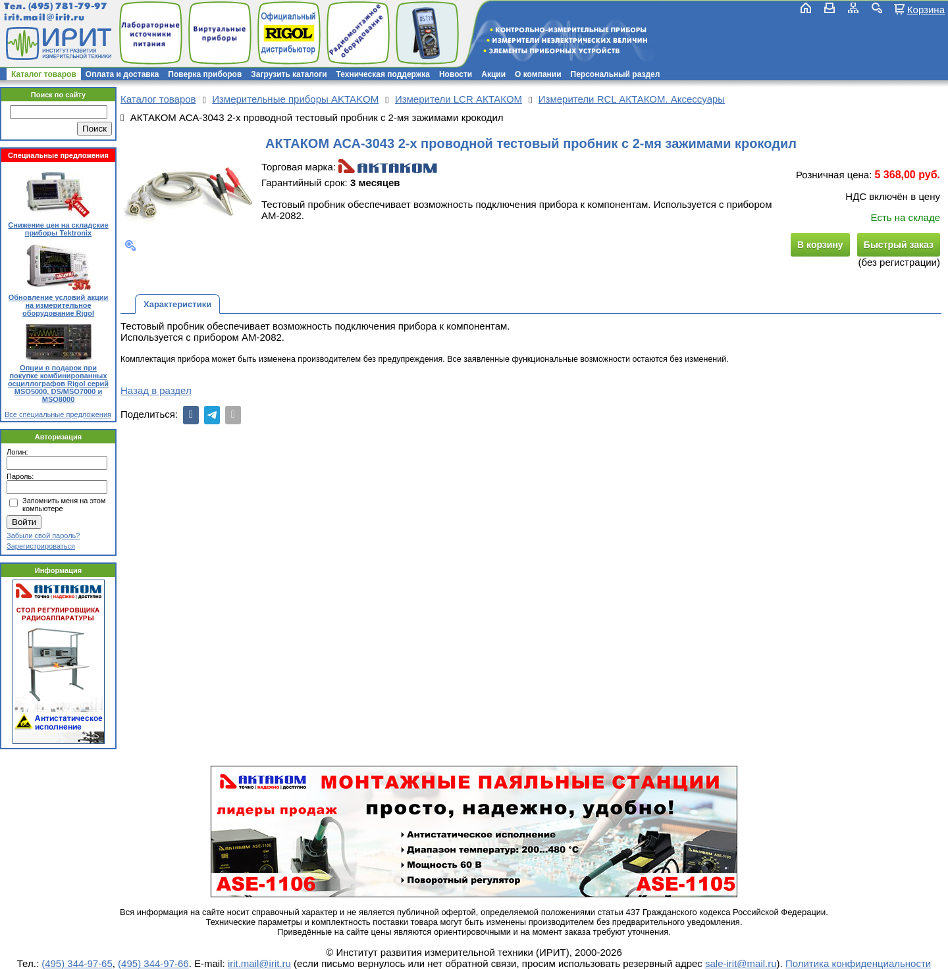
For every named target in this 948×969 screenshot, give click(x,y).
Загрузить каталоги (289, 74)
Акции (493, 74)
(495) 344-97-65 (77, 963)
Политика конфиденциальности (858, 963)
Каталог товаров (43, 74)
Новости (455, 74)
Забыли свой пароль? (43, 535)
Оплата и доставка (122, 74)
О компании (538, 74)
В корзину (820, 244)
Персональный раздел (615, 74)
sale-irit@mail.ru (741, 963)
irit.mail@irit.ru (44, 17)
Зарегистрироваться (41, 546)
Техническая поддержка (383, 74)
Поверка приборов (205, 74)
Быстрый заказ (899, 244)
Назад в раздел (156, 390)
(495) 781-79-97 (67, 6)
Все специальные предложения (58, 414)
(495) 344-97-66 (153, 963)
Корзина (926, 9)
